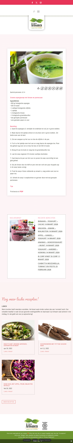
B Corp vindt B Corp (48, 256)
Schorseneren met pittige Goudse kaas (53, 345)
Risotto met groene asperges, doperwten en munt (15, 345)
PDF (21, 191)
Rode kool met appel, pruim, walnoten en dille (18, 385)
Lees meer (8, 351)
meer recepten (8, 402)
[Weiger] (71, 437)
